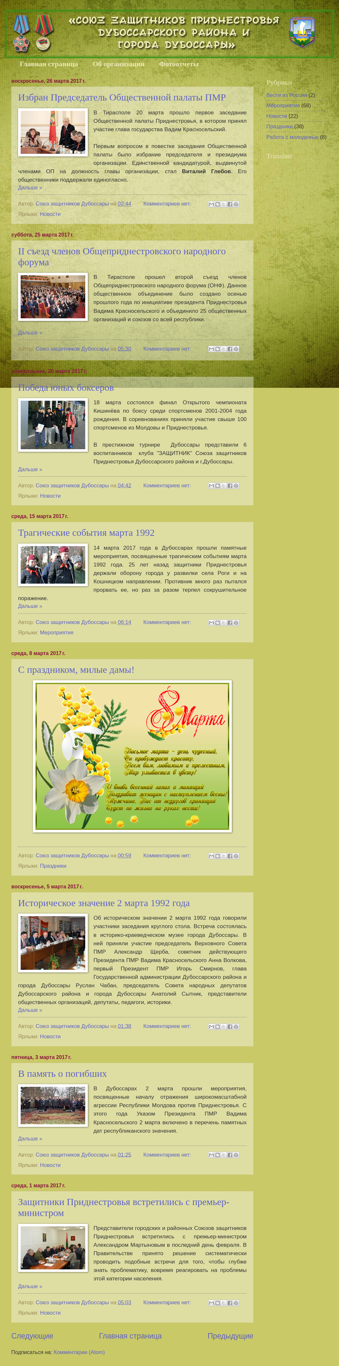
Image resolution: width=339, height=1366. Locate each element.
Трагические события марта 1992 (86, 532)
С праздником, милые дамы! (76, 669)
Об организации (119, 64)
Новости (50, 214)
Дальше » (30, 188)
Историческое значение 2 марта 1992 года (104, 902)
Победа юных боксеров (66, 387)
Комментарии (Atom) (79, 1352)
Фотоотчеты (179, 64)
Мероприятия (57, 633)
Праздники (53, 866)
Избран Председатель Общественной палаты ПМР (122, 97)
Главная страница (49, 64)
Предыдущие (230, 1336)
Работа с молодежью (292, 137)
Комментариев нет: (167, 204)
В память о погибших (62, 1073)
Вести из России (286, 95)
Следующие (32, 1336)
